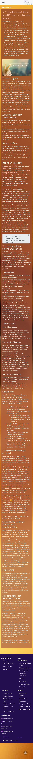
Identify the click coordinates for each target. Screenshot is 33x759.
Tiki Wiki (5, 168)
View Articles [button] (6, 7)
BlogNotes (6, 669)
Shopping (21, 678)
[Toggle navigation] (3, 2)
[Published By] (3, 21)
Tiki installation (16, 336)
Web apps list (23, 698)
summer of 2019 (11, 166)
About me (6, 661)
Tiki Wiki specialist (8, 696)
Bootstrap (5, 100)
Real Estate (22, 681)
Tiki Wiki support (7, 693)
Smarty (12, 100)
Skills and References (25, 707)
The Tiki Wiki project (8, 711)
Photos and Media (24, 684)
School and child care (25, 668)
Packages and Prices (25, 704)
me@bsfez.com (8, 719)
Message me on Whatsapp (6, 727)
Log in (19, 737)
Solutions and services (23, 694)
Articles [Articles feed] (6, 737)
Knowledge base (24, 671)
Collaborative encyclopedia (22, 675)
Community (22, 687)
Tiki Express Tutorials (9, 704)
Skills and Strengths (8, 664)
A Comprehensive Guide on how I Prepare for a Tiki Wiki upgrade (16, 15)
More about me (7, 666)
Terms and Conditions (25, 709)
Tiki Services (22, 701)
